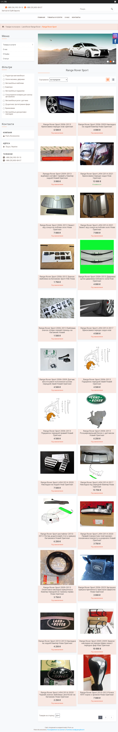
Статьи (6, 59)
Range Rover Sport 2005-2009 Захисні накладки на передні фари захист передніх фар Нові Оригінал (97, 643)
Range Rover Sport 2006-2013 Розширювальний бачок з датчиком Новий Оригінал (97, 433)
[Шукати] (112, 9)
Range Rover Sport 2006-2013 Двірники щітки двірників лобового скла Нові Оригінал (97, 278)
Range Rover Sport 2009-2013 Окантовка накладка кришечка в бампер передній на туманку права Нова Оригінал (57, 590)
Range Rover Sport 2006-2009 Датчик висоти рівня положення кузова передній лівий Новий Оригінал (57, 381)
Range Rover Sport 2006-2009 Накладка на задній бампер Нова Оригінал (97, 125)
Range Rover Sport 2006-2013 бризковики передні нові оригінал (57, 125)
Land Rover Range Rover (31, 27)
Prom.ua (70, 727)
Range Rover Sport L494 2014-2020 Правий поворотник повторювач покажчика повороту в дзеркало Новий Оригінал (97, 537)
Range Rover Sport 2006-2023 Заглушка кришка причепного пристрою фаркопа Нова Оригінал (96, 589)
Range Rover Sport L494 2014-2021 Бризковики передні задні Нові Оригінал (97, 176)
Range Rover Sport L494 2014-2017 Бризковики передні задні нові (97, 329)
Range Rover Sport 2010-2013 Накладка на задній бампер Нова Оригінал (57, 642)
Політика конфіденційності (75, 730)
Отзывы (6, 54)
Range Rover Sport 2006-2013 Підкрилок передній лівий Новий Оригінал (97, 381)
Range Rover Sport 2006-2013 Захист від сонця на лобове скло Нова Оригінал (57, 227)
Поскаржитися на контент (56, 730)
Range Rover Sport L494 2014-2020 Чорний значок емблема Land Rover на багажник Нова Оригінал (57, 694)
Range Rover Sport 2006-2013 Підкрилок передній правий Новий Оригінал (57, 433)
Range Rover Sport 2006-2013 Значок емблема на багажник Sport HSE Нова (57, 277)
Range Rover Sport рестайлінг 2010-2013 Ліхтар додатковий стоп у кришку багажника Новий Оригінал (57, 536)
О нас (67, 17)
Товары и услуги (54, 17)
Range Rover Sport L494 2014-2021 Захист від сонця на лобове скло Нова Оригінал (97, 227)
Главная (41, 17)
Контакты (76, 17)
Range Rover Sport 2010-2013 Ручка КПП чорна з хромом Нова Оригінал (97, 693)
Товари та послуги (13, 27)
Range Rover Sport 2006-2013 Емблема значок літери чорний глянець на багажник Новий (57, 330)
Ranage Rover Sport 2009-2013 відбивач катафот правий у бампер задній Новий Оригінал (57, 176)
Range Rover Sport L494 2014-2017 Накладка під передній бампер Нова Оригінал (97, 484)
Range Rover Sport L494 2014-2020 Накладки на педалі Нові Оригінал (57, 483)
